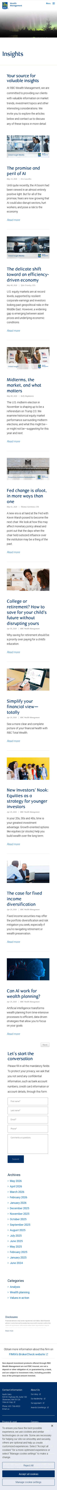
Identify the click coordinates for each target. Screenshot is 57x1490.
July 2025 (16, 1235)
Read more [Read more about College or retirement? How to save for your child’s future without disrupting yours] (13, 652)
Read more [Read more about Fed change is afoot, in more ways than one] (13, 552)
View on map (7, 1402)
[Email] (28, 1119)
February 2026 (18, 1197)
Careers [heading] (34, 1421)
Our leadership (37, 1398)
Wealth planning (19, 1292)
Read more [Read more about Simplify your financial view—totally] (13, 741)
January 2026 (18, 1203)
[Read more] (9, 1331)
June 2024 (16, 1263)
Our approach (36, 1403)
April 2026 (16, 1186)
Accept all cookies (28, 1474)
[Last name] (28, 1110)
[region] (28, 1456)
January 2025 (18, 1257)
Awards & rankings (39, 1407)
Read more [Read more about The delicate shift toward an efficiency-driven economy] (13, 330)
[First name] (28, 1101)
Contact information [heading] (12, 1390)
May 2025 (16, 1246)
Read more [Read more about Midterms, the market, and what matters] (13, 441)
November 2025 (19, 1213)
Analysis (15, 1287)
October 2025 (18, 1219)
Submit (15, 1159)
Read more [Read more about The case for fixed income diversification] (13, 942)
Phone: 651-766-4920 (11, 1406)
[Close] (52, 1425)
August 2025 (17, 1230)
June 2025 (16, 1241)
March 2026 (17, 1192)
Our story (35, 1394)
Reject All (28, 1465)
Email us (5, 1409)
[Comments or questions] (28, 1144)
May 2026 (16, 1181)
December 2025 (19, 1208)
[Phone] (28, 1129)
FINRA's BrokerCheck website (27, 1354)
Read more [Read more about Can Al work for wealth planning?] (13, 1034)
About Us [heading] (35, 1390)
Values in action (19, 1297)
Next (45, 1044)
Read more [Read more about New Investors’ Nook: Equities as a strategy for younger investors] (13, 844)
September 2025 (20, 1224)
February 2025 (18, 1252)
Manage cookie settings (28, 1482)
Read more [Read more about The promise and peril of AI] (13, 220)
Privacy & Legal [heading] (9, 1421)
